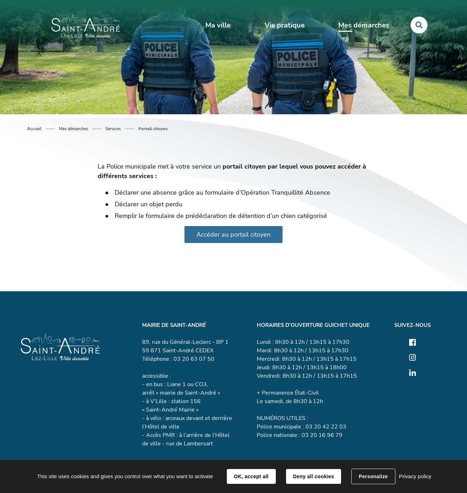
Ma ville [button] (218, 25)
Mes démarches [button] (363, 25)
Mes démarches (73, 129)
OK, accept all (251, 476)
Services (113, 129)
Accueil (34, 129)
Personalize (373, 476)
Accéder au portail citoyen (233, 234)
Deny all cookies (313, 476)
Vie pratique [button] (285, 25)
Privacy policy (415, 476)
